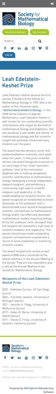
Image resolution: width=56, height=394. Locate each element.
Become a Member (15, 32)
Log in (8, 54)
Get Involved (39, 32)
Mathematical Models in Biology (22, 110)
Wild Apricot (31, 388)
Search (40, 41)
